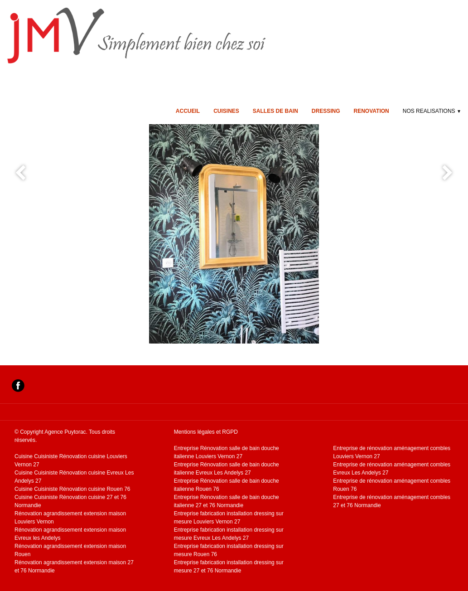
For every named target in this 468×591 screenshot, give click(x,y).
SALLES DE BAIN (275, 111)
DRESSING (326, 111)
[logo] (169, 35)
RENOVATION (371, 111)
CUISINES (226, 111)
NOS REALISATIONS (432, 111)
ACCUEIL (188, 111)
